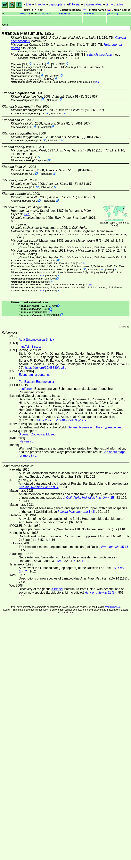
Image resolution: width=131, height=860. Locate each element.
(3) (70, 44)
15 (83, 561)
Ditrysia (74, 4)
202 (97, 81)
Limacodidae (114, 4)
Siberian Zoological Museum (38, 434)
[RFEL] (75, 57)
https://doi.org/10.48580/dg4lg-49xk (61, 420)
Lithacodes (44, 13)
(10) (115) (80, 150)
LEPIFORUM (49, 305)
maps (114, 225)
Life (28, 4)
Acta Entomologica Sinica (36, 339)
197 (26, 214)
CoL (25, 64)
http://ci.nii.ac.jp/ (30, 346)
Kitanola (64, 13)
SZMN (109, 269)
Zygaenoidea (92, 4)
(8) (67, 96)
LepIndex (33, 78)
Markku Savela (112, 607)
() (88, 13)
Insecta (40, 4)
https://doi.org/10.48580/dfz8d (45, 367)
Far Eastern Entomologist (36, 381)
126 (59, 561)
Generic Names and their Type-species (94, 427)
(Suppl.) (76, 81)
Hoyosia (25, 13)
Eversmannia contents (34, 374)
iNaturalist (39, 64)
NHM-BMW (58, 64)
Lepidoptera (57, 4)
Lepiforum (26, 388)
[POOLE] (38, 72)
